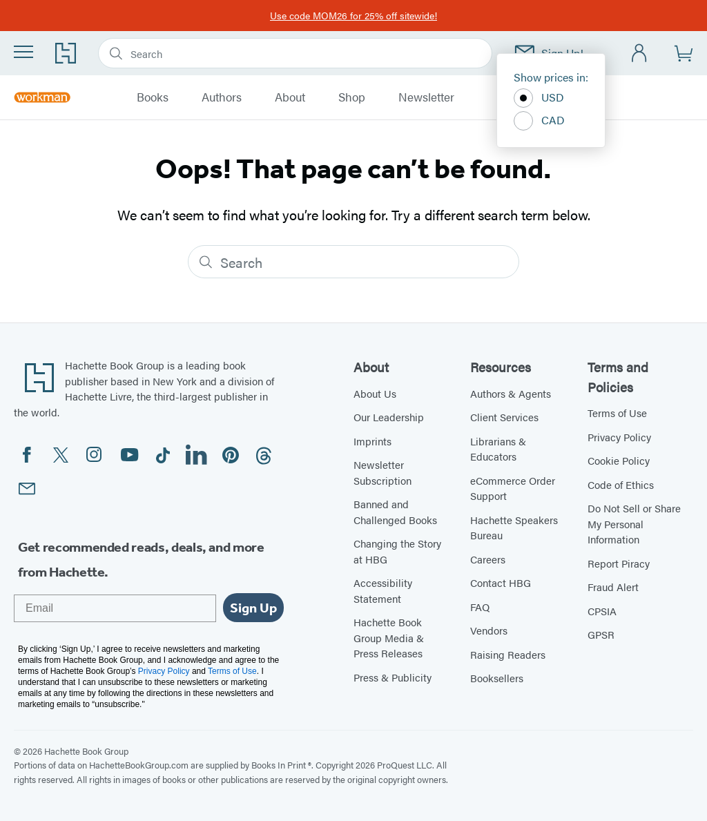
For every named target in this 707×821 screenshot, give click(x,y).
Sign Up (253, 607)
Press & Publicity (393, 677)
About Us (375, 393)
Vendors (488, 630)
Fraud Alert (613, 586)
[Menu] (23, 52)
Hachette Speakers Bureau (514, 527)
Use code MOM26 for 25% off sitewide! (353, 15)
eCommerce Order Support (512, 488)
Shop (351, 97)
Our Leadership (389, 416)
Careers (487, 559)
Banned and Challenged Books (395, 511)
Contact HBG (500, 582)
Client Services (504, 416)
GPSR (601, 634)
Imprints (372, 441)
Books (152, 97)
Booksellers (496, 677)
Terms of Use (617, 412)
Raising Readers (507, 654)
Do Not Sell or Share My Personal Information (634, 523)
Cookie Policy (619, 460)
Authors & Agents (510, 393)
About (290, 97)
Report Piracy (619, 563)
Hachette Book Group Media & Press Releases (389, 637)
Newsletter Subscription (382, 472)
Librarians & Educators (498, 449)
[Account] (640, 53)
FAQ (480, 606)
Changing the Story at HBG (397, 551)
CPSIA (602, 610)
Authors (222, 97)
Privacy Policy (619, 436)
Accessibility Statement (383, 590)
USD (539, 98)
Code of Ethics (621, 484)
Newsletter (426, 97)
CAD (539, 121)
